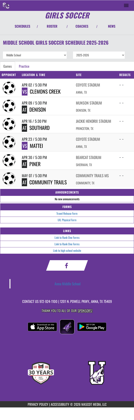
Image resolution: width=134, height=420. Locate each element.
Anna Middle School (68, 283)
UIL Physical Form (67, 220)
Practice (24, 66)
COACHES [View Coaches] (81, 26)
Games (7, 66)
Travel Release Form (67, 213)
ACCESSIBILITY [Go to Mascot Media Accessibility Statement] (60, 404)
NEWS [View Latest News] (111, 26)
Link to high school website (67, 250)
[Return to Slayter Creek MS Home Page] (6, 5)
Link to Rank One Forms (67, 237)
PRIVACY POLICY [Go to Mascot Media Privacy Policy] (38, 404)
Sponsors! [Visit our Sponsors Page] (85, 310)
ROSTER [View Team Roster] (52, 26)
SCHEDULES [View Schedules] (22, 26)
